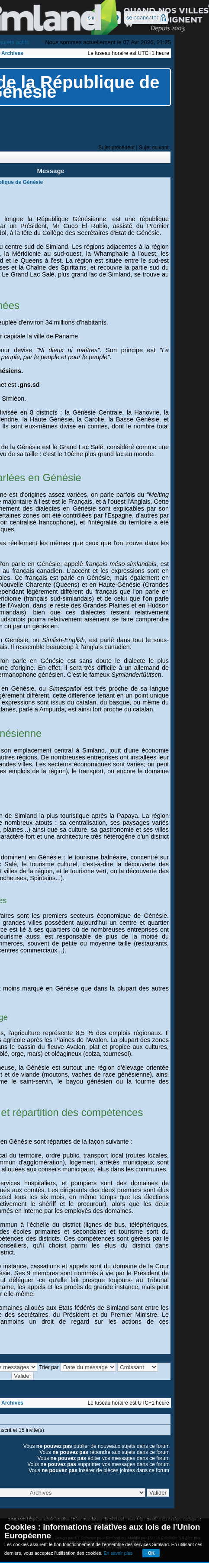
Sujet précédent (116, 148)
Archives (12, 53)
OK (151, 1553)
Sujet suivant (154, 148)
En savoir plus (117, 1553)
